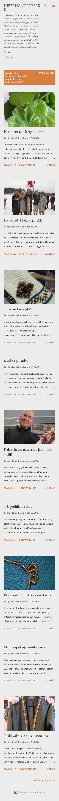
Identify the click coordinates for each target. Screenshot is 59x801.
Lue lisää (50, 165)
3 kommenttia (27, 488)
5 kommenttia (27, 769)
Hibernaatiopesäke (22, 7)
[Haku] (46, 6)
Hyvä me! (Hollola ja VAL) (23, 220)
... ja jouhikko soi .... (18, 506)
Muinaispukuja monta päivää (25, 646)
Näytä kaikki (45, 72)
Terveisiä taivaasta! (17, 308)
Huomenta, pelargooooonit (24, 131)
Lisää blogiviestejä (43, 780)
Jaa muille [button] (10, 165)
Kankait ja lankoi (16, 360)
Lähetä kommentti (30, 253)
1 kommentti (27, 165)
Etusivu (9, 57)
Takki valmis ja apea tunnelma (26, 735)
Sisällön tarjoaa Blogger (29, 792)
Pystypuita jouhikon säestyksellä (27, 595)
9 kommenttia (27, 394)
